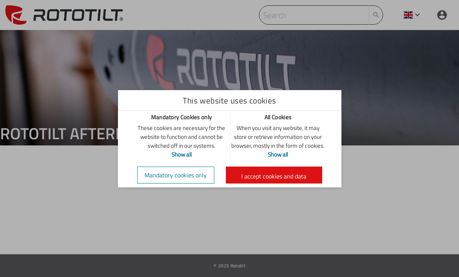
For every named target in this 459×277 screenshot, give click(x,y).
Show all (181, 154)
